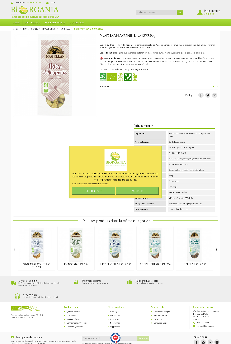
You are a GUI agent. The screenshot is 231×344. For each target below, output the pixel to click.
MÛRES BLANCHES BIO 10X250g (115, 264)
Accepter (137, 190)
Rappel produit (116, 314)
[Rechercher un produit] (156, 12)
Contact (51, 2)
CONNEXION (77, 22)
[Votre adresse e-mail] (109, 326)
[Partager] (200, 95)
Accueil (16, 22)
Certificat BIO (115, 303)
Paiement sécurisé (161, 303)
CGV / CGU (71, 303)
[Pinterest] (214, 95)
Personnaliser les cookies (98, 183)
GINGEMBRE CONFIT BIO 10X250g (36, 265)
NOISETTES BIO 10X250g (194, 264)
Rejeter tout (94, 190)
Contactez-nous (160, 310)
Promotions (114, 307)
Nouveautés (115, 310)
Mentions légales (73, 307)
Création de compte (162, 299)
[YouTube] (203, 330)
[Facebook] (196, 330)
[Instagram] (217, 330)
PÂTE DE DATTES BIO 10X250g (155, 264)
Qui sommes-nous (74, 299)
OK (179, 12)
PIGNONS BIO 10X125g (76, 264)
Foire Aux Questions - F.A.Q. (78, 314)
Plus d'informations (79, 183)
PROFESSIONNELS (55, 22)
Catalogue (114, 299)
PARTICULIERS (32, 22)
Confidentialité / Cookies (76, 310)
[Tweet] (207, 95)
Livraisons (158, 307)
